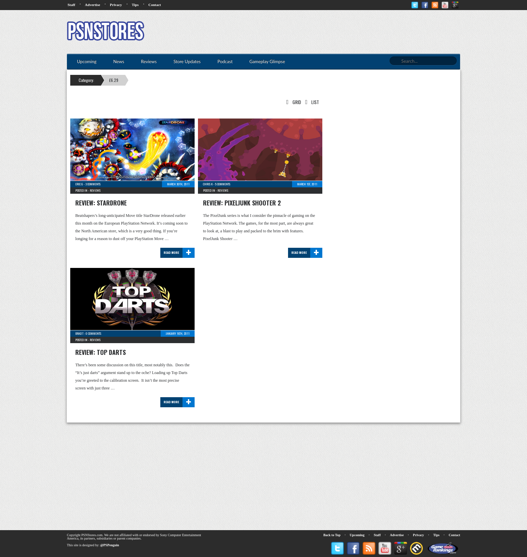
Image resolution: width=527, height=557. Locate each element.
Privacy (116, 5)
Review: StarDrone (101, 202)
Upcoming (357, 535)
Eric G (79, 184)
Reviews (95, 190)
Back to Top (331, 535)
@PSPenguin (109, 545)
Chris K (208, 184)
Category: (86, 80)
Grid (292, 101)
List (310, 101)
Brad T (79, 333)
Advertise (92, 5)
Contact (154, 5)
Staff (71, 5)
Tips (135, 5)
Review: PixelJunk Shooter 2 (242, 202)
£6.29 (113, 80)
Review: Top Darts (100, 352)
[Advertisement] (337, 32)
